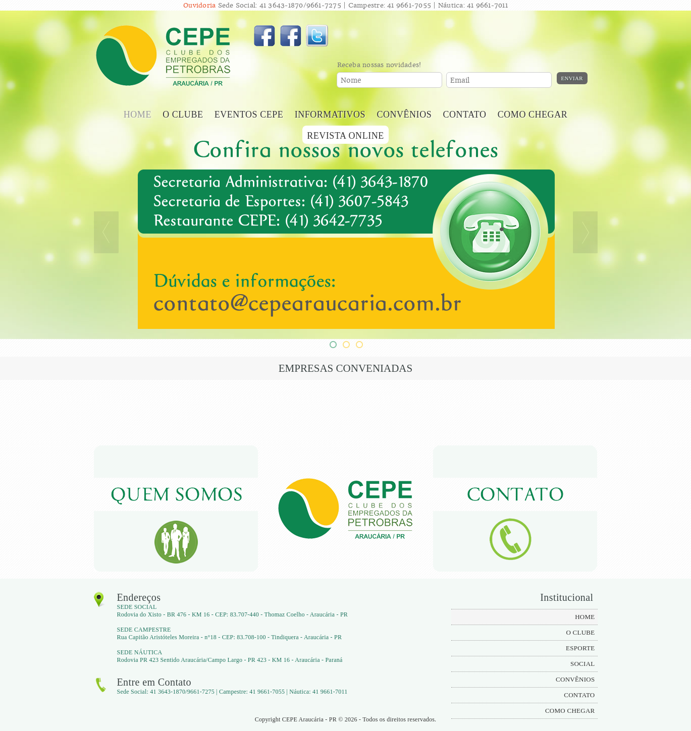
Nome (351, 80)
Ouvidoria (199, 5)
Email (460, 80)
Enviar (572, 78)
